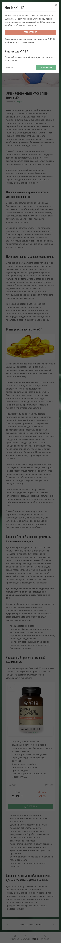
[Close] (56, 5)
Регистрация (30, 32)
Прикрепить (46, 67)
